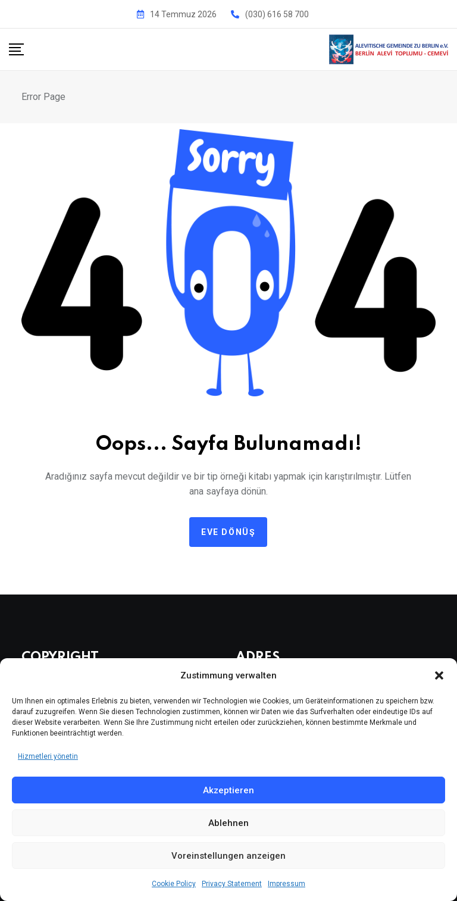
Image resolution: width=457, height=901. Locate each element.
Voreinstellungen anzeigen (228, 855)
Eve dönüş (228, 532)
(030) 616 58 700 (277, 14)
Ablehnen (228, 823)
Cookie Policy (174, 884)
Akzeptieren (228, 790)
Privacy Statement (232, 884)
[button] (439, 675)
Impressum (286, 884)
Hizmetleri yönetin (48, 756)
